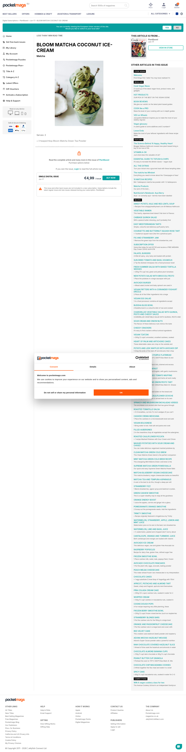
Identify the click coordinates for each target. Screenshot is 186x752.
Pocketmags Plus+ (13, 65)
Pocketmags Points (83, 719)
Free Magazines (11, 719)
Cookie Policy (10, 740)
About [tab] (132, 367)
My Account (10, 53)
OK (121, 392)
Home (7, 36)
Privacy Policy (10, 731)
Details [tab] (93, 367)
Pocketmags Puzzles (14, 59)
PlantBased (24, 21)
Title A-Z (8, 71)
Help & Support (11, 101)
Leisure (91, 14)
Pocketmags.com (152, 713)
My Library (9, 48)
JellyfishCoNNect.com (155, 719)
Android (78, 713)
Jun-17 (32, 21)
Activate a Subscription (15, 95)
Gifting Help (45, 727)
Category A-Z (11, 77)
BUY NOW (111, 178)
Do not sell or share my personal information (65, 392)
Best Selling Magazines (14, 716)
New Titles (9, 713)
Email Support (46, 713)
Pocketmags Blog (12, 722)
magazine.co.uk (152, 716)
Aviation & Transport (69, 14)
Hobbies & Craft (43, 14)
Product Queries (117, 710)
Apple (77, 710)
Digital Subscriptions (10, 21)
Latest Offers (10, 83)
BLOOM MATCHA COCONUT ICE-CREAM (52, 21)
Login (76, 169)
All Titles (8, 710)
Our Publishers (11, 725)
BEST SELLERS (10, 14)
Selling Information (118, 724)
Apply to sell (115, 727)
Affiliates (114, 713)
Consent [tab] (54, 367)
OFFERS (25, 14)
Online (78, 716)
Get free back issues (14, 42)
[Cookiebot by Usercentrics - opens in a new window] (137, 358)
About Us (149, 710)
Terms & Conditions (13, 737)
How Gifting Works (47, 724)
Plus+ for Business (12, 728)
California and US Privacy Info (17, 734)
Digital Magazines (82, 722)
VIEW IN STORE (166, 48)
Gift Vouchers (11, 89)
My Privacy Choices (13, 743)
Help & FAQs (45, 710)
